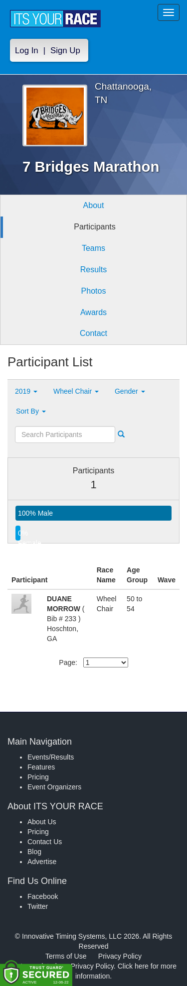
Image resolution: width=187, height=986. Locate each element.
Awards (93, 312)
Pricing (38, 777)
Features (41, 767)
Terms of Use (65, 956)
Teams (93, 248)
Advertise (41, 862)
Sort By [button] (31, 411)
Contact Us (44, 842)
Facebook (42, 896)
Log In (26, 50)
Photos (93, 291)
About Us (41, 822)
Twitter (37, 906)
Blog (34, 852)
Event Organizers (54, 787)
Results (93, 269)
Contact (93, 333)
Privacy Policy (120, 956)
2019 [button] (26, 391)
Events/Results (50, 757)
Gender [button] (130, 391)
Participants (95, 226)
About (93, 205)
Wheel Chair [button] (76, 391)
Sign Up (65, 50)
